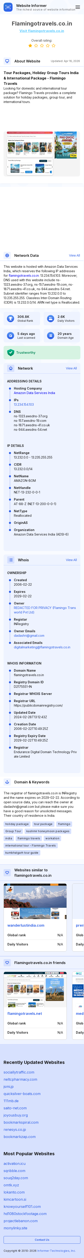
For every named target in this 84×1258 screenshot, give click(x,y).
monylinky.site (15, 1228)
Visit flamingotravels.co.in (41, 31)
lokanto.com (14, 1192)
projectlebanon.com (21, 1221)
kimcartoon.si (15, 1199)
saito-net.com (15, 1108)
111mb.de (11, 1101)
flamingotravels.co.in (24, 275)
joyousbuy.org (16, 1115)
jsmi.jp (9, 1086)
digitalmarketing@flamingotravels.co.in (42, 647)
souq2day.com (16, 1178)
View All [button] (74, 255)
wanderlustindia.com (25, 925)
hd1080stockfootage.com (25, 1213)
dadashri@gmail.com (29, 635)
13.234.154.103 (24, 404)
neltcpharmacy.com (20, 1079)
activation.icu (15, 1163)
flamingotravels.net (24, 1013)
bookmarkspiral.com (21, 1122)
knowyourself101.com (22, 1206)
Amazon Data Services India (34, 393)
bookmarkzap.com (20, 1136)
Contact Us (42, 1239)
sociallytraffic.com (19, 1072)
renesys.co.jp (15, 1129)
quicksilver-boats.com (22, 1093)
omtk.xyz (11, 1185)
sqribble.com (14, 1170)
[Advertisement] (42, 118)
